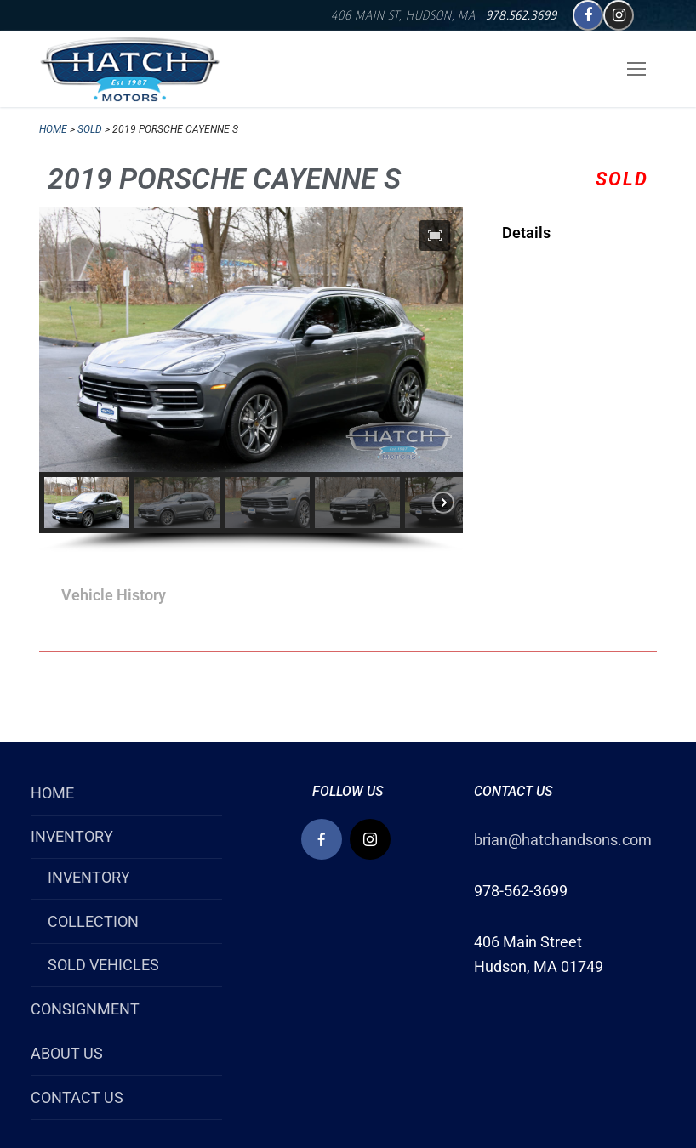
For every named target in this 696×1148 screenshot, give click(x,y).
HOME (52, 793)
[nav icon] (636, 69)
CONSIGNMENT (85, 1009)
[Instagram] (618, 15)
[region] (251, 380)
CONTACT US (77, 1097)
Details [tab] (526, 233)
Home (53, 129)
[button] (435, 235)
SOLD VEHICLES (103, 965)
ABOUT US (67, 1053)
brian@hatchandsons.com (563, 840)
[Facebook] (588, 15)
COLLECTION (93, 921)
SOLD (89, 129)
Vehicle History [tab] (113, 595)
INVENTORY (74, 836)
